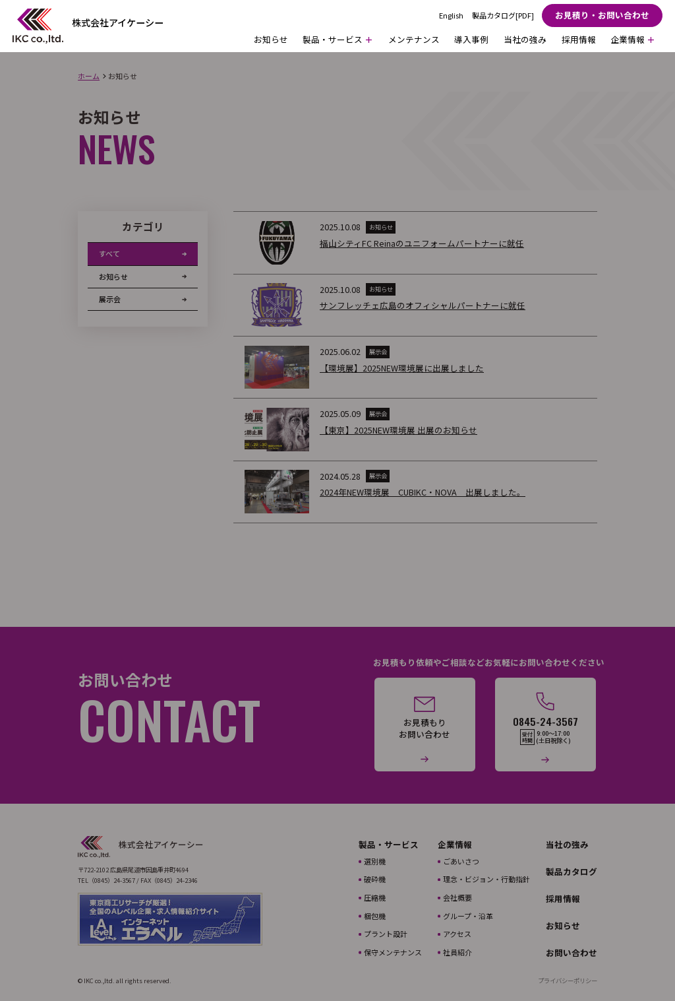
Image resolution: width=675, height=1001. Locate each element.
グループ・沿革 (468, 916)
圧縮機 (375, 897)
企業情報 (455, 844)
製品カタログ (571, 871)
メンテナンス (414, 39)
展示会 (110, 299)
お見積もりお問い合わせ (424, 728)
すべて (109, 253)
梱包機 (375, 916)
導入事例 (471, 39)
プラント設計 (385, 933)
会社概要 (457, 897)
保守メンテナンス (393, 952)
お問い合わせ (571, 952)
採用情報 (579, 39)
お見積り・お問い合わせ (602, 15)
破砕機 (375, 879)
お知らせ (271, 39)
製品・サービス (389, 844)
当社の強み (525, 39)
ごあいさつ (461, 861)
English (451, 15)
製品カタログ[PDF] (503, 15)
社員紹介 (457, 952)
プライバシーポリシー (567, 981)
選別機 (375, 861)
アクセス (457, 933)
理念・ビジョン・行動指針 (486, 879)
